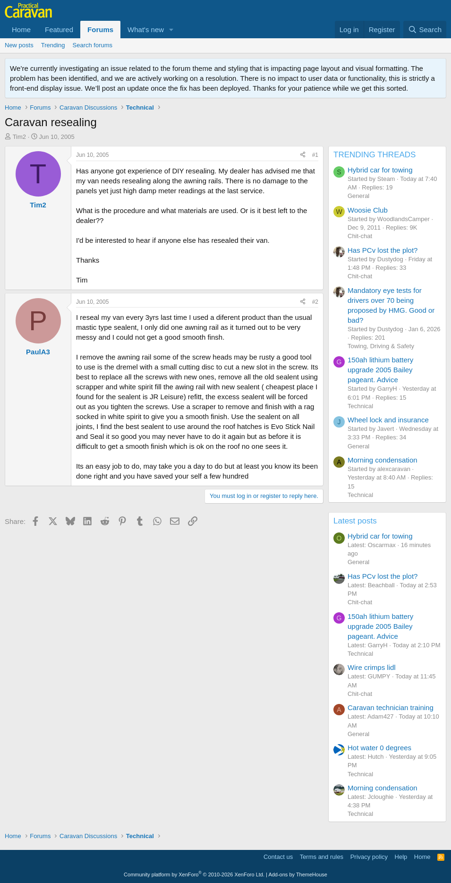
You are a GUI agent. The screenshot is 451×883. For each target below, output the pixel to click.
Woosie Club (368, 210)
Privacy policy (369, 856)
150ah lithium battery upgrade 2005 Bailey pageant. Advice (380, 370)
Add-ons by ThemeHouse (297, 874)
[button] (171, 29)
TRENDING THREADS (374, 154)
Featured (59, 30)
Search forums (93, 45)
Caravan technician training (391, 707)
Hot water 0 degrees (379, 748)
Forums (100, 30)
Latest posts (355, 520)
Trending (53, 45)
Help (401, 856)
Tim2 (19, 136)
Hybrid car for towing (380, 170)
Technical (360, 406)
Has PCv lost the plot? (382, 250)
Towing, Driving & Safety (381, 346)
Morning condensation (382, 460)
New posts (19, 45)
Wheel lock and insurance (388, 420)
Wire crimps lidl (372, 667)
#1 (315, 155)
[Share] (303, 155)
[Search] (424, 29)
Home (21, 30)
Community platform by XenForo (194, 874)
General (358, 195)
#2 (315, 302)
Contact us (278, 856)
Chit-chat (360, 236)
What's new (146, 30)
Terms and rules (321, 856)
